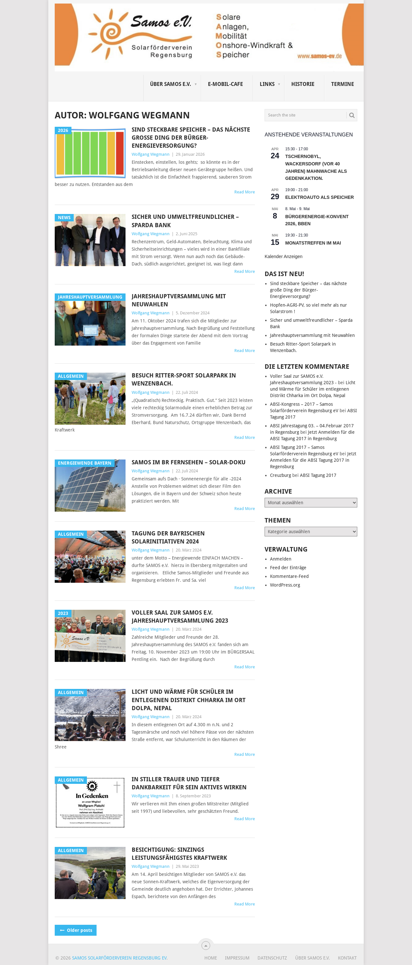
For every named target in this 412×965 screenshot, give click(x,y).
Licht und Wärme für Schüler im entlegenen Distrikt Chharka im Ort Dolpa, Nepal (189, 699)
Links (267, 84)
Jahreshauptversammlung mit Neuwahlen (179, 300)
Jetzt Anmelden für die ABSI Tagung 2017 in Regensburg (313, 460)
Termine (342, 84)
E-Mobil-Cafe (225, 84)
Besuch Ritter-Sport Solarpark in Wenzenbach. (184, 379)
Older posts (75, 930)
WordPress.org (285, 585)
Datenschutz (272, 957)
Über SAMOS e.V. (170, 84)
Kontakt (347, 957)
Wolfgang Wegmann (151, 154)
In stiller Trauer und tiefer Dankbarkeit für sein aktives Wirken (189, 783)
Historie (302, 84)
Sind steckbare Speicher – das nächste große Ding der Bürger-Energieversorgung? (191, 137)
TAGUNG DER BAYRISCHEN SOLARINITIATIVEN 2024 (168, 537)
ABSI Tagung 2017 (318, 475)
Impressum (237, 957)
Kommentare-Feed (289, 576)
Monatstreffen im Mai (313, 243)
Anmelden (280, 558)
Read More (244, 192)
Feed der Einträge (288, 567)
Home (210, 957)
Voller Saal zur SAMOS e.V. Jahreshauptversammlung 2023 (180, 616)
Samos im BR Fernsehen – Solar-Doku (189, 462)
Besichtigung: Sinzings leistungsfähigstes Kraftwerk (179, 853)
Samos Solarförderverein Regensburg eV (119, 957)
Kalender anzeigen (284, 256)
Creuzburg (280, 475)
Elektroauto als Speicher (319, 197)
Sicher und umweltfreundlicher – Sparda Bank (185, 220)
